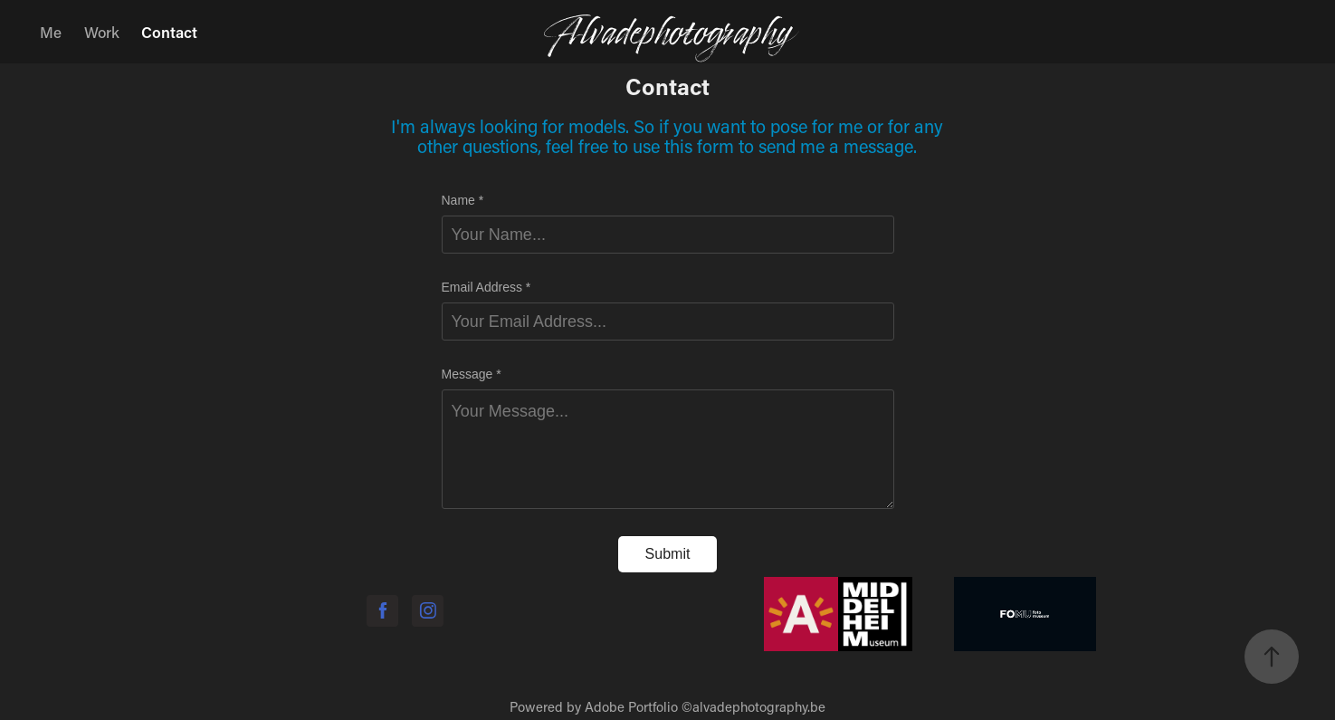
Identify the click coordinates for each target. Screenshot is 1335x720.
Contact (169, 32)
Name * (463, 200)
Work (101, 32)
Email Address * (486, 287)
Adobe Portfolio (631, 706)
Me (51, 32)
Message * (471, 374)
